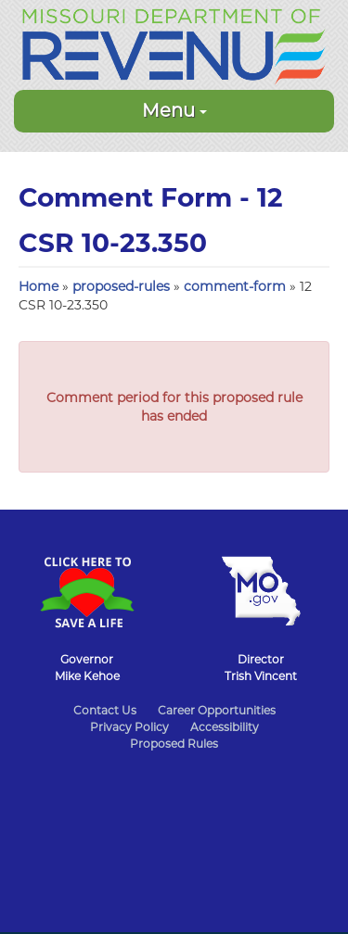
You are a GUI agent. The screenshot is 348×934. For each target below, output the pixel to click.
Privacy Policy (129, 727)
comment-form (235, 286)
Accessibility (224, 727)
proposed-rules (121, 286)
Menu (174, 110)
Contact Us (104, 710)
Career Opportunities (217, 710)
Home (38, 286)
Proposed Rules (174, 744)
